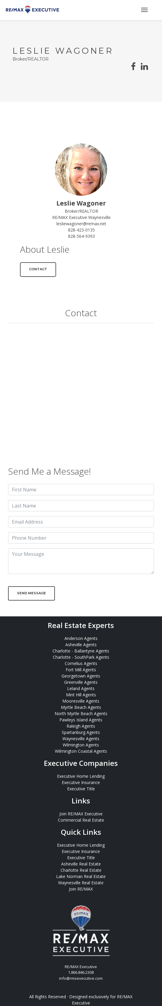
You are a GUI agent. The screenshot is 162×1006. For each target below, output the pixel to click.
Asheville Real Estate (81, 864)
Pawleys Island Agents (80, 720)
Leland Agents (81, 688)
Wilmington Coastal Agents (81, 751)
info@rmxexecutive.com (81, 978)
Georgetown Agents (80, 676)
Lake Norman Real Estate (81, 876)
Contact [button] (38, 269)
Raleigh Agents (81, 726)
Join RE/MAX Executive (81, 814)
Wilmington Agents (81, 745)
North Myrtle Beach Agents (81, 713)
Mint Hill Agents (81, 695)
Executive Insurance (81, 782)
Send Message (31, 593)
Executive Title (81, 788)
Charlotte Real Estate (81, 870)
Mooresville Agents (80, 701)
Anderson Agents (81, 638)
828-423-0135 (81, 230)
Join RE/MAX (81, 889)
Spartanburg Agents (81, 732)
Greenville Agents (81, 682)
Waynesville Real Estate (81, 882)
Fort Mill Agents (81, 669)
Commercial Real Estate (81, 820)
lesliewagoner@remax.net (81, 223)
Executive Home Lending (81, 776)
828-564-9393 (81, 236)
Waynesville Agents (80, 738)
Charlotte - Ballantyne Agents (81, 651)
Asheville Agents (81, 644)
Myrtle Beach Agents (81, 707)
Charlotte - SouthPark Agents (81, 657)
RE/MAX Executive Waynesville (81, 217)
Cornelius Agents (81, 663)
